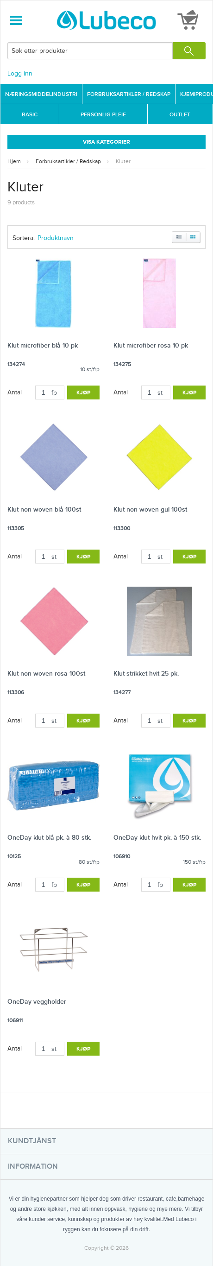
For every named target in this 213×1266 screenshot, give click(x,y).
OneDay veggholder (36, 1002)
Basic (30, 114)
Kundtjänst (32, 1141)
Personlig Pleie (103, 114)
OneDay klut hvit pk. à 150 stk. (157, 838)
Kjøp (83, 392)
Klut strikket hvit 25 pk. (146, 673)
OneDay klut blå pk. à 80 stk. (49, 838)
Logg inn (19, 73)
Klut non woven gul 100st (150, 509)
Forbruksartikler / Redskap (128, 94)
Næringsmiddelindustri (41, 94)
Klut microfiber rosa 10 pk (150, 345)
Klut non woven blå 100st (44, 509)
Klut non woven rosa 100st (46, 673)
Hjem (14, 161)
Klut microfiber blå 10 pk (42, 345)
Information (33, 1166)
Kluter (123, 161)
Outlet (179, 114)
